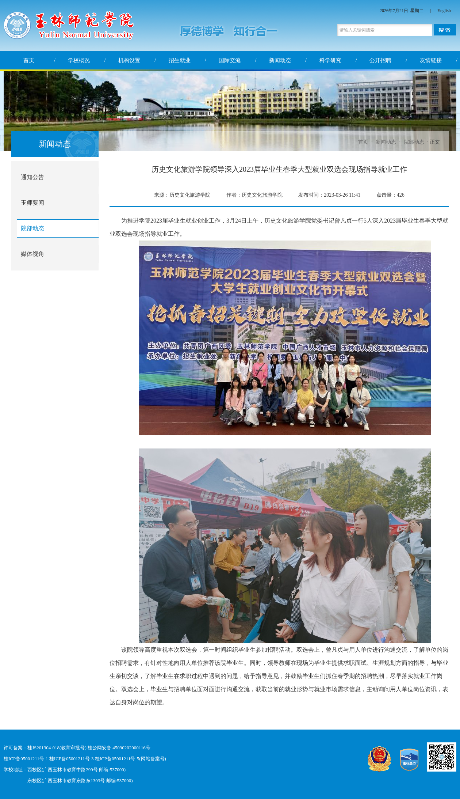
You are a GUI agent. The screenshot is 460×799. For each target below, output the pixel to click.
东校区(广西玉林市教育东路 (56, 780)
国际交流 (230, 60)
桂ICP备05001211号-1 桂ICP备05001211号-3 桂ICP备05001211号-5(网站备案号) (85, 758)
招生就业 (180, 60)
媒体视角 (32, 254)
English (444, 10)
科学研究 (330, 60)
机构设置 (129, 60)
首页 (28, 60)
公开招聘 (380, 60)
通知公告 (32, 177)
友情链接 (431, 60)
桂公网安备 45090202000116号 (119, 747)
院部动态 (414, 142)
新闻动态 (280, 60)
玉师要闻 (32, 203)
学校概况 (79, 60)
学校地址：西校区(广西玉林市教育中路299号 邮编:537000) (65, 769)
